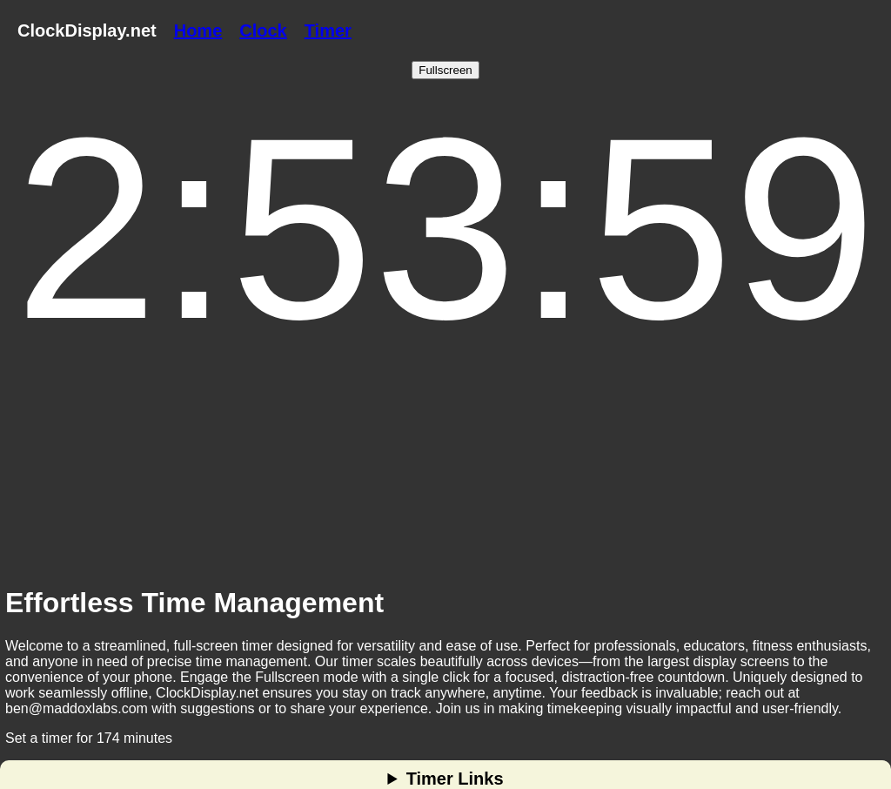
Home (198, 30)
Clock (262, 30)
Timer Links (455, 778)
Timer (328, 30)
